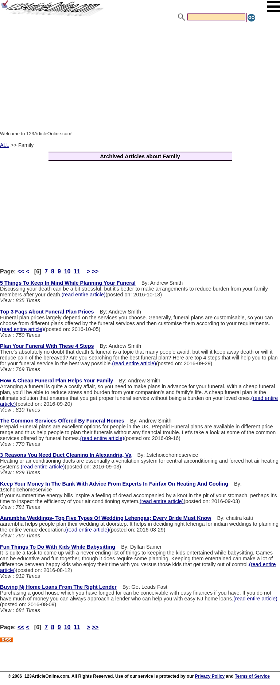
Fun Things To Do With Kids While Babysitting (57, 547)
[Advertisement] (140, 78)
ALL (4, 145)
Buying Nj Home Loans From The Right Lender (58, 587)
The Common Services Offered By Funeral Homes (62, 421)
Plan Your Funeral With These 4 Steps (47, 346)
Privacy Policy (210, 676)
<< (21, 271)
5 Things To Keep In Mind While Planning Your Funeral (68, 283)
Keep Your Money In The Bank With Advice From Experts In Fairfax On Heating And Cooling (114, 484)
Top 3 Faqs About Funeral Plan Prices (47, 312)
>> (95, 271)
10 (67, 271)
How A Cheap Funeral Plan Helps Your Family (56, 381)
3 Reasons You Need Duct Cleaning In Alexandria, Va (65, 455)
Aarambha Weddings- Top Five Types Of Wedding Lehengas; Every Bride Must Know (105, 518)
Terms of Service (252, 676)
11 (77, 271)
